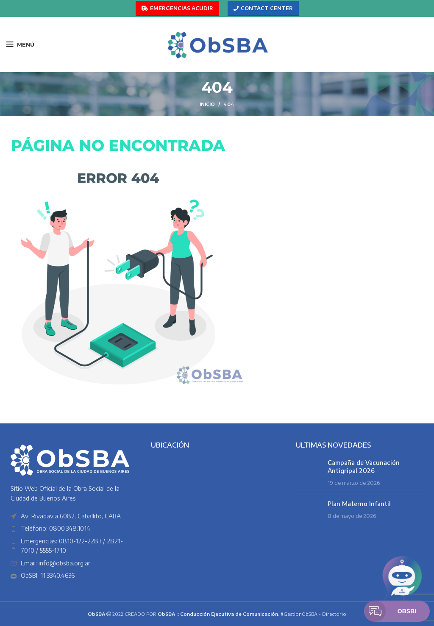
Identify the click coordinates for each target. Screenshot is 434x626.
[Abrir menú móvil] (20, 44)
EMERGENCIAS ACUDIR (177, 8)
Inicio (207, 104)
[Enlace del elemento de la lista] (72, 528)
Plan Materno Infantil (359, 503)
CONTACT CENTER (263, 8)
